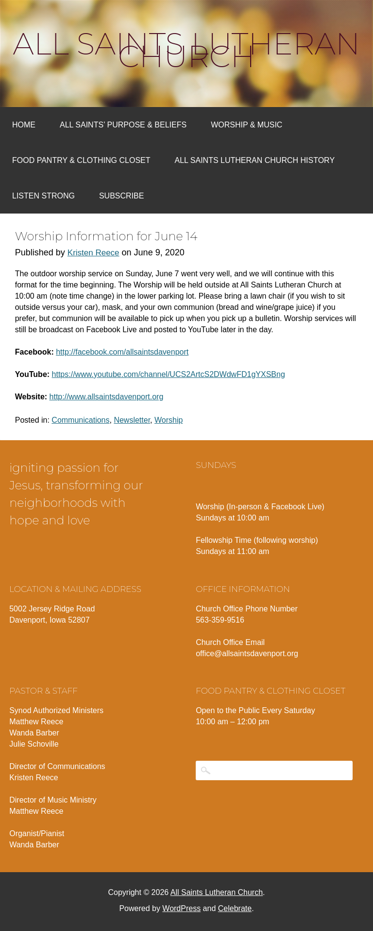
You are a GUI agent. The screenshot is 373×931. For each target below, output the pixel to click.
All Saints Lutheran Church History (255, 160)
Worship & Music (246, 125)
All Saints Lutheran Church (186, 50)
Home (23, 125)
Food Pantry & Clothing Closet (81, 160)
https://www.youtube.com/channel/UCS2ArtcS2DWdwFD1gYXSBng (168, 374)
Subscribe (121, 196)
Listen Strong (43, 196)
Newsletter (132, 420)
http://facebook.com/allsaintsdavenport (122, 352)
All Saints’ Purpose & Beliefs (123, 125)
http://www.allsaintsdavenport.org (107, 397)
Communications (80, 420)
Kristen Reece (93, 252)
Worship (168, 420)
